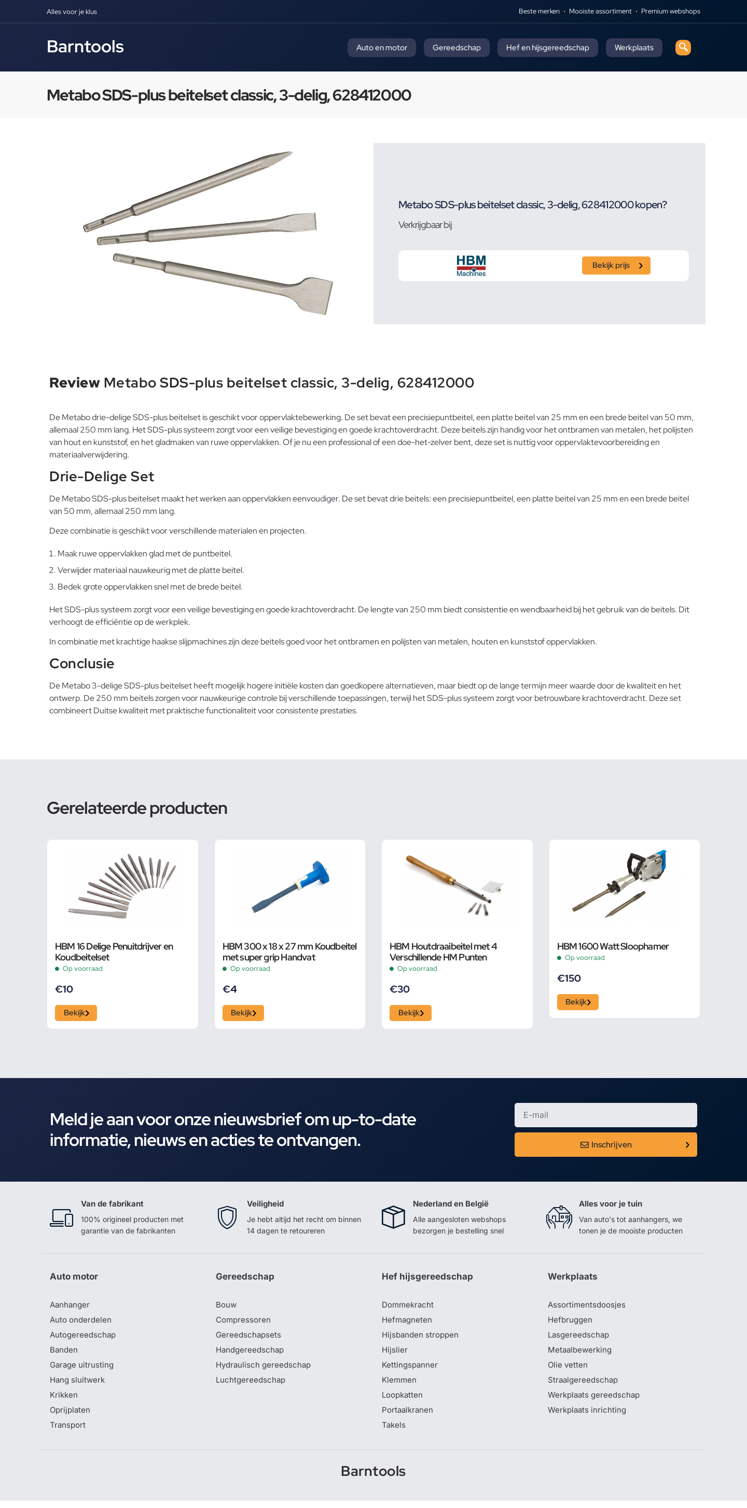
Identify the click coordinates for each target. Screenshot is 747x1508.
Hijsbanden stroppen (422, 1339)
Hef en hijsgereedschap (547, 47)
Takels (394, 1432)
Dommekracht (409, 1308)
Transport (68, 1432)
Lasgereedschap (580, 1339)
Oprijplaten (71, 1417)
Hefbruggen (571, 1323)
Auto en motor (381, 47)
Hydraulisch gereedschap (265, 1370)
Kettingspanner (411, 1370)
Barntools (85, 46)
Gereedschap (457, 47)
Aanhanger (71, 1308)
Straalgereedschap (584, 1386)
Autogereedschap (84, 1339)
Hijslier (395, 1354)
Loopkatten (404, 1401)
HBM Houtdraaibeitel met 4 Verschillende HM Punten (443, 952)
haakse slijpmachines (189, 641)
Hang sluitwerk (79, 1386)
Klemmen (400, 1386)
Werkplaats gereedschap (596, 1401)
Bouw (227, 1308)
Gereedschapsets (249, 1339)
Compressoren (244, 1323)
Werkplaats (634, 47)
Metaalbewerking (581, 1354)
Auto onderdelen (82, 1323)
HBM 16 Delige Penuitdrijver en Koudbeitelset (114, 952)
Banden (64, 1354)
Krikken (64, 1401)
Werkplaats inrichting (589, 1417)
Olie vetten (568, 1370)
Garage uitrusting (83, 1370)
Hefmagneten (408, 1323)
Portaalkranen (409, 1417)
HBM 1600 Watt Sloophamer (613, 946)
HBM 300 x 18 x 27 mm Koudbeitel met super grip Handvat (290, 952)
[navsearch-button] (683, 47)
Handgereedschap (251, 1354)
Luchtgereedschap (252, 1386)
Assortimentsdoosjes (588, 1308)
